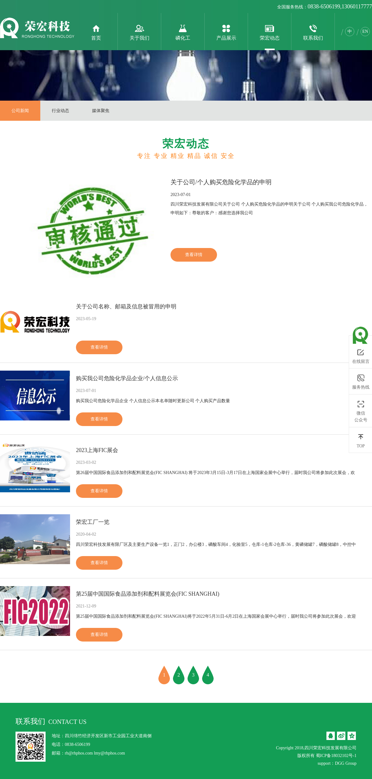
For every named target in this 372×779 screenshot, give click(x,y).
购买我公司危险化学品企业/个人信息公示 (127, 378)
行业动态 (60, 110)
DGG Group (345, 763)
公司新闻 (20, 110)
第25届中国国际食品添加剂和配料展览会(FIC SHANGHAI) (147, 594)
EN (365, 31)
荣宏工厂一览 (92, 522)
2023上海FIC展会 (97, 450)
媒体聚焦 (100, 110)
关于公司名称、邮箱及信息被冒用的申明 (126, 306)
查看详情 (193, 254)
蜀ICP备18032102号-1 (336, 755)
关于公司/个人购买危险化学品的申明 (221, 182)
